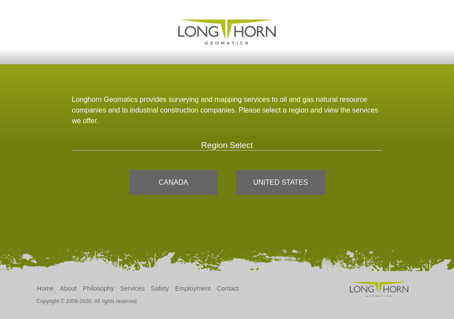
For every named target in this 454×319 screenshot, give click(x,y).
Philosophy (98, 288)
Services (132, 288)
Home (45, 288)
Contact (228, 288)
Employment (193, 288)
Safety (160, 288)
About (68, 288)
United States (280, 182)
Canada (173, 182)
